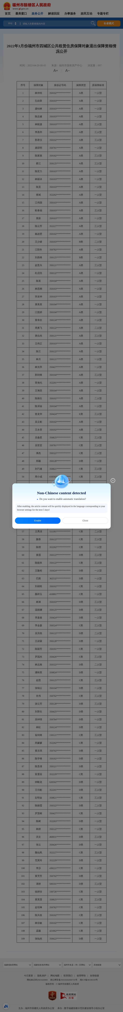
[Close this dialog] (113, 480)
